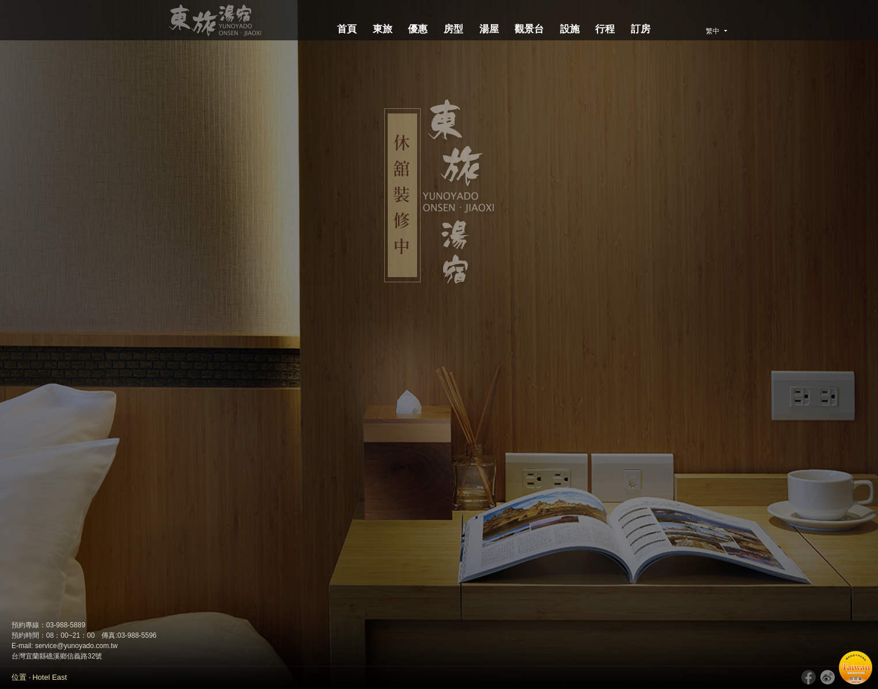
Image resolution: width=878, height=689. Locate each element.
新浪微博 (827, 677)
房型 (453, 29)
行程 (605, 29)
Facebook (808, 677)
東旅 (382, 29)
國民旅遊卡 (855, 667)
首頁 (347, 29)
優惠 (417, 29)
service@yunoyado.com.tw (76, 646)
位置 (19, 677)
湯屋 (489, 29)
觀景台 (529, 29)
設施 (570, 29)
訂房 (640, 29)
